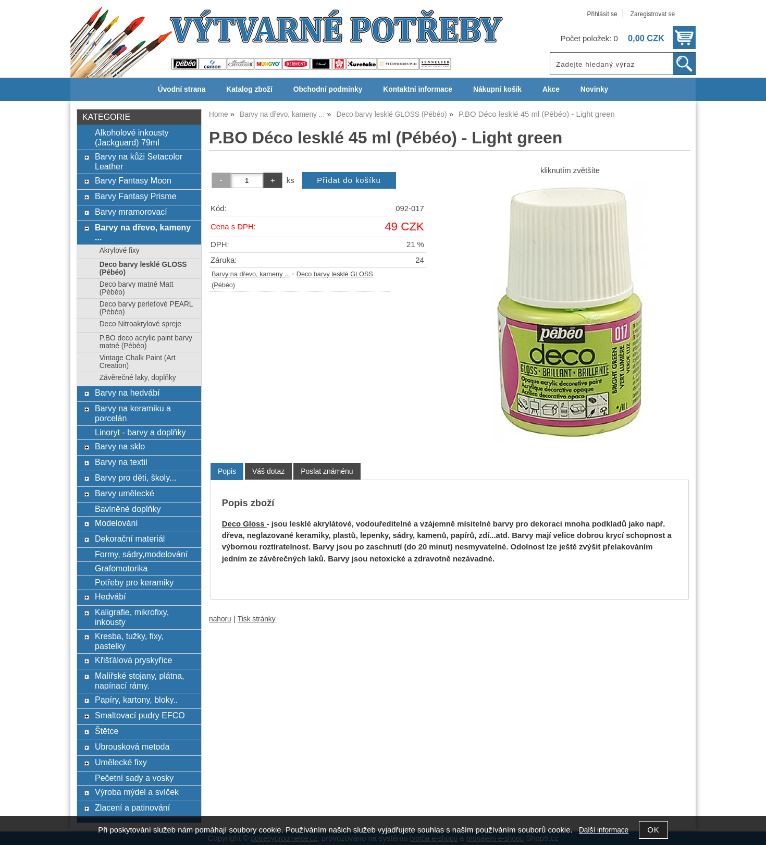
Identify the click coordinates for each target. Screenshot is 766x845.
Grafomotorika (121, 568)
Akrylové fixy (120, 250)
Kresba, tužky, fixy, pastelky (129, 641)
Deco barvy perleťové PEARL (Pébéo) (146, 308)
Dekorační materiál (130, 538)
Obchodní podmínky (328, 89)
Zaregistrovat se (653, 14)
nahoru (220, 619)
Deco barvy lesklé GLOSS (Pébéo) (143, 268)
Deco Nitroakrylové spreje (140, 324)
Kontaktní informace (417, 89)
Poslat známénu (327, 471)
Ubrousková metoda (132, 746)
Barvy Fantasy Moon (133, 180)
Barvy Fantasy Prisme (136, 196)
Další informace (603, 830)
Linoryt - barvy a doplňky (140, 432)
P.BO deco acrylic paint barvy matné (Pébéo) (146, 342)
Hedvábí (110, 596)
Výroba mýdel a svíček (137, 792)
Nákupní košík (497, 89)
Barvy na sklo (120, 446)
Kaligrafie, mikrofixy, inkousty (132, 617)
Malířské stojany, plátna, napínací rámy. (139, 680)
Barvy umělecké (124, 493)
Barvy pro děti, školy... (135, 477)
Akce (551, 89)
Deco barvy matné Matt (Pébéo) (137, 288)
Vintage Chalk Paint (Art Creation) (138, 362)
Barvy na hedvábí (127, 392)
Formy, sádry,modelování (141, 554)
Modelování (116, 523)
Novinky (594, 89)
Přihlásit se (602, 14)
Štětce (106, 731)
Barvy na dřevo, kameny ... (251, 274)
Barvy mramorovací (131, 211)
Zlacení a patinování (132, 807)
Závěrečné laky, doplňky (138, 378)
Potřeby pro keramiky (134, 582)
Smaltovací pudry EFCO (140, 715)
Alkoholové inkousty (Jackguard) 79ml (132, 137)
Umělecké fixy (121, 762)
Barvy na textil (121, 462)
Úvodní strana (181, 89)
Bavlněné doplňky (127, 508)
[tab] (227, 471)
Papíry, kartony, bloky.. (136, 699)
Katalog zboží (249, 89)
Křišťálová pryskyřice (133, 660)
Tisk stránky (257, 619)
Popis (227, 471)
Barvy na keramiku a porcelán (133, 413)
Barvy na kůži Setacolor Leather (138, 161)
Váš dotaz (268, 471)
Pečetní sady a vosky (134, 777)
